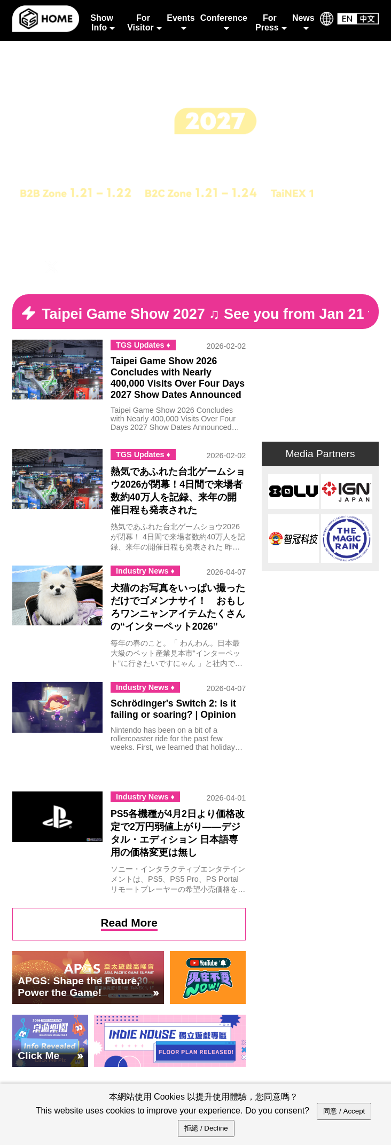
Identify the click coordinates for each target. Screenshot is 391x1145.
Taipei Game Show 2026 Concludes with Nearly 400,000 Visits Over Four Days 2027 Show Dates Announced (178, 378)
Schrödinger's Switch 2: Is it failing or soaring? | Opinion (173, 709)
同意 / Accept (344, 1111)
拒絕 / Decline (206, 1128)
